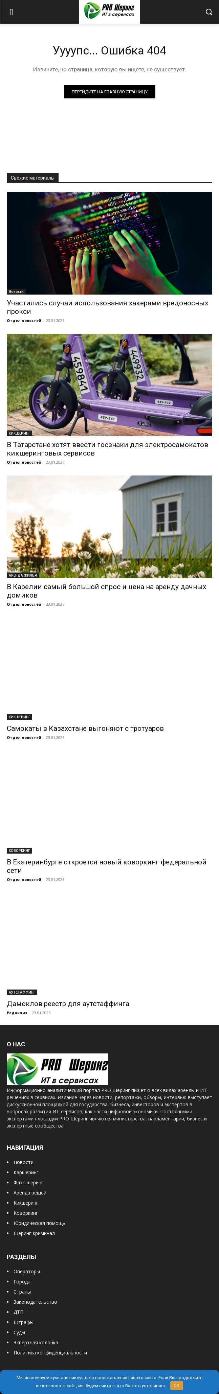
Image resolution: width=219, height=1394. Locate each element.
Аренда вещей (30, 1192)
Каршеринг (26, 1172)
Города (22, 1281)
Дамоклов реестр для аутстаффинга (68, 1004)
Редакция (17, 1012)
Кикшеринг (26, 1203)
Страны (22, 1291)
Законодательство (35, 1302)
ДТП (18, 1312)
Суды (19, 1332)
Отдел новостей (24, 320)
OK (176, 1385)
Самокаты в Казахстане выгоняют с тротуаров (85, 728)
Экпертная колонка (36, 1342)
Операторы (27, 1271)
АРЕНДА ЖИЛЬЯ (23, 575)
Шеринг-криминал (34, 1233)
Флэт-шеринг (28, 1182)
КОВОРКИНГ (19, 850)
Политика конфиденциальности (50, 1352)
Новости (16, 291)
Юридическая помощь (39, 1223)
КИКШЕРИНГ (19, 433)
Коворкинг (26, 1213)
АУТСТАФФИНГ (22, 992)
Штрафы (24, 1322)
